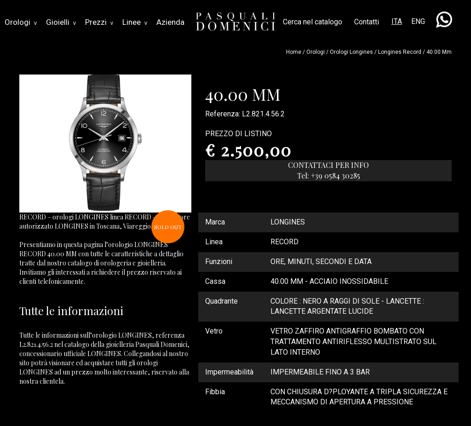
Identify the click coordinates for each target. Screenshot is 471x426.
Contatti (366, 21)
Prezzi (99, 22)
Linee (134, 22)
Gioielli (61, 22)
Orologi (21, 22)
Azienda (170, 22)
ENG (418, 21)
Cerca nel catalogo (312, 21)
